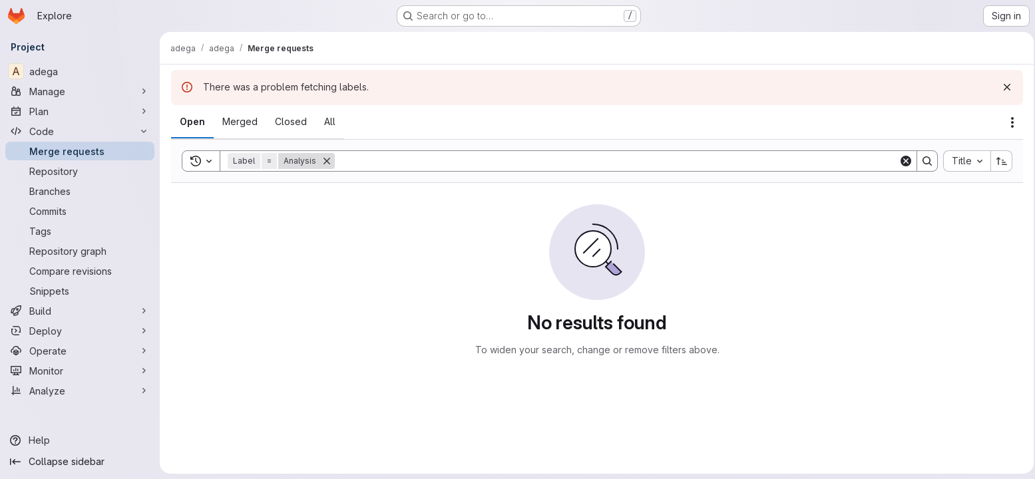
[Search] (614, 161)
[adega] (79, 71)
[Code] (79, 131)
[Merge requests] (79, 151)
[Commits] (79, 211)
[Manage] (79, 91)
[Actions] (1008, 122)
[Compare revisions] (79, 270)
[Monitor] (79, 370)
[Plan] (79, 111)
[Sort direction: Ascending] (997, 161)
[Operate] (79, 350)
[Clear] (902, 161)
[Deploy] (79, 330)
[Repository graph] (79, 250)
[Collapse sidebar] (79, 461)
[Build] (79, 310)
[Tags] (79, 231)
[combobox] (962, 161)
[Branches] (79, 191)
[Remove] (326, 161)
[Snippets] (79, 290)
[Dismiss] (1003, 87)
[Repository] (79, 171)
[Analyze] (79, 390)
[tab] (191, 121)
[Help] (79, 440)
